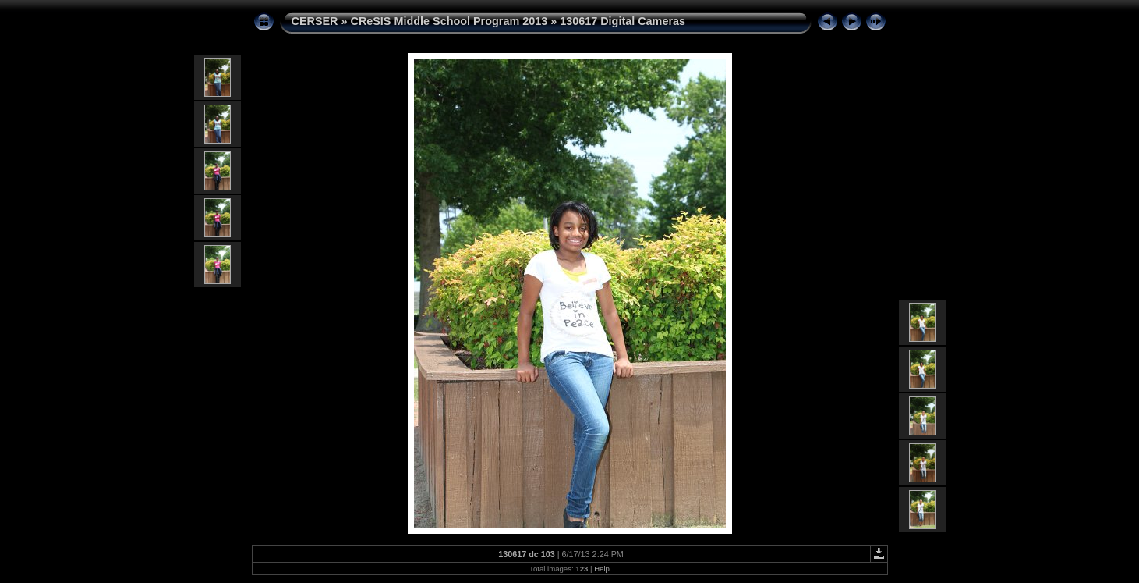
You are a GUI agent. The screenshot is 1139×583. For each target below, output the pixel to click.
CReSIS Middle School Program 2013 (448, 21)
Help (602, 568)
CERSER (315, 21)
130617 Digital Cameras (622, 21)
